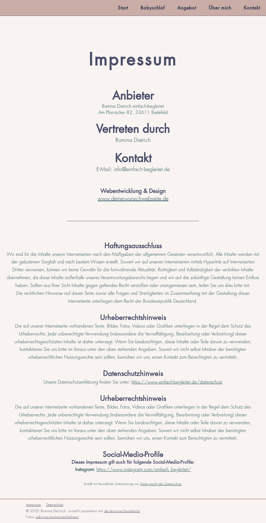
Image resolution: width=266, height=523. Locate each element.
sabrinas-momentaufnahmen (57, 516)
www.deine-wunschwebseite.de (133, 198)
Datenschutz (54, 504)
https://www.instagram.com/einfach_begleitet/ (144, 469)
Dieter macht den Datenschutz (161, 484)
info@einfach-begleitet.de (142, 169)
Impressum (33, 504)
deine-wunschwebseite (122, 510)
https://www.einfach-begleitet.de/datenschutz (176, 382)
